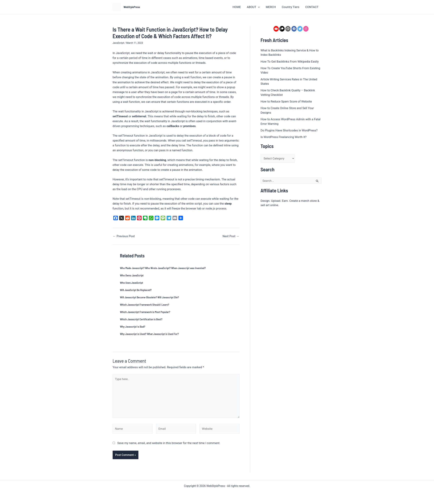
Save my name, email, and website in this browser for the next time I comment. (168, 443)
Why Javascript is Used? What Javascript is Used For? (149, 333)
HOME (236, 7)
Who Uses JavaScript (131, 282)
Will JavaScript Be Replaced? (136, 290)
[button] (258, 7)
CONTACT (311, 7)
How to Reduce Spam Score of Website (286, 101)
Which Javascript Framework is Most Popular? (145, 311)
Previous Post (124, 236)
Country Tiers (290, 7)
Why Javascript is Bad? (132, 326)
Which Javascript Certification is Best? (141, 319)
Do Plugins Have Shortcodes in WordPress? (289, 130)
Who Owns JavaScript (132, 275)
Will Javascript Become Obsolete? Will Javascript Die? (149, 297)
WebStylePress (132, 7)
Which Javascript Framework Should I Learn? (144, 304)
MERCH (271, 7)
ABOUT (253, 7)
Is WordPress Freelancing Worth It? (284, 137)
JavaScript (118, 42)
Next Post (230, 236)
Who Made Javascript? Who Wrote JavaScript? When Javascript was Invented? (163, 268)
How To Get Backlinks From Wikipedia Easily (290, 61)
